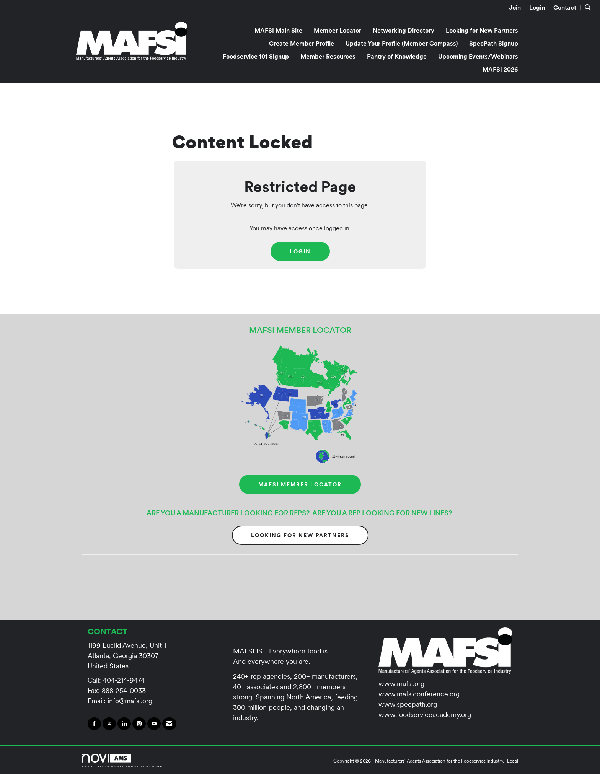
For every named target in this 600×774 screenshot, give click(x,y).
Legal (512, 761)
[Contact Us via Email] (169, 723)
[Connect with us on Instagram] (139, 723)
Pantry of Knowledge (397, 56)
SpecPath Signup (493, 43)
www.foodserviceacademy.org (424, 714)
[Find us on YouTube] (154, 723)
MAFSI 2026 (500, 69)
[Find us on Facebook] (94, 723)
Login (300, 251)
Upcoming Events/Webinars (478, 56)
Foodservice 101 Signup (256, 56)
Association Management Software (122, 761)
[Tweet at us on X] (109, 723)
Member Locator (337, 30)
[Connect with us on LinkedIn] (124, 723)
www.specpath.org (407, 704)
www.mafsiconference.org (419, 693)
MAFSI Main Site (278, 30)
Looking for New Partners (482, 30)
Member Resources (327, 56)
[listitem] (518, 7)
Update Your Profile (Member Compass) (402, 43)
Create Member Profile (301, 43)
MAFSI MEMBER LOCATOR (300, 484)
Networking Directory (403, 30)
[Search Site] (589, 7)
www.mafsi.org (401, 683)
